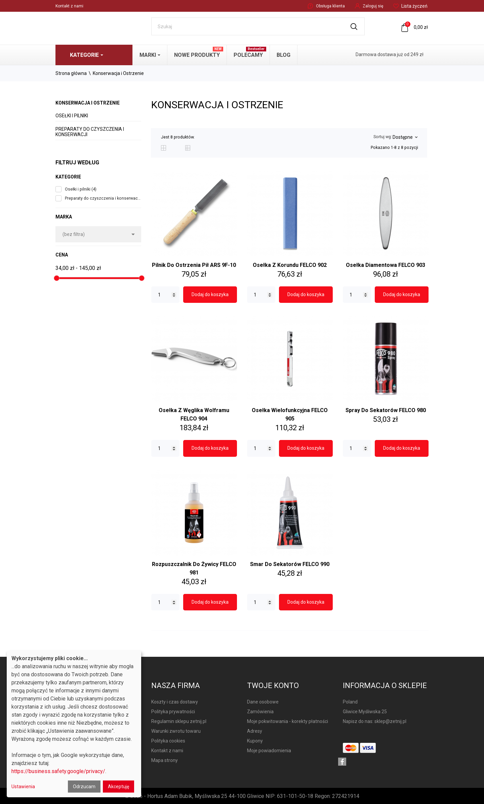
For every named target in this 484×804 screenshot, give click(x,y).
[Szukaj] (258, 26)
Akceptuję (118, 786)
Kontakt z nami (69, 6)
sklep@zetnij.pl (390, 721)
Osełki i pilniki (71, 115)
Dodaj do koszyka (210, 294)
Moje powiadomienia (269, 750)
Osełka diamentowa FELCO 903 (385, 265)
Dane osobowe (263, 702)
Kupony (255, 740)
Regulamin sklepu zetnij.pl (178, 721)
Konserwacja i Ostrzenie (87, 103)
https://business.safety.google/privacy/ (58, 771)
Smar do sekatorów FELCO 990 (289, 564)
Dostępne (405, 137)
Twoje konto (273, 685)
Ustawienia (23, 786)
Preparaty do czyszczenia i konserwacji (89, 131)
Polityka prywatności (173, 711)
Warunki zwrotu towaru (176, 731)
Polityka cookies (168, 740)
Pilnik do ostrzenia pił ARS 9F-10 (194, 265)
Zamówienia (260, 711)
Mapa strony (164, 760)
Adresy (254, 731)
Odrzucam (84, 786)
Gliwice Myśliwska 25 (365, 711)
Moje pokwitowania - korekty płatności (287, 721)
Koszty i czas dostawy (174, 702)
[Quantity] (165, 294)
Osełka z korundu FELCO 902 (290, 265)
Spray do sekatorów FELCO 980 (386, 410)
